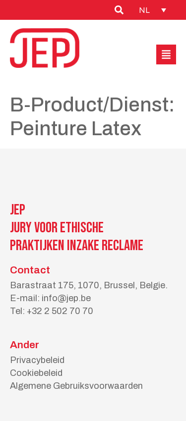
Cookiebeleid (36, 373)
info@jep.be (66, 298)
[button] (166, 54)
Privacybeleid (37, 360)
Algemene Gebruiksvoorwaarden (76, 386)
